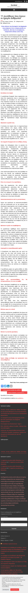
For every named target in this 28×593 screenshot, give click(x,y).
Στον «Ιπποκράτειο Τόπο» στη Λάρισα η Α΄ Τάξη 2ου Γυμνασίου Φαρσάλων (14, 562)
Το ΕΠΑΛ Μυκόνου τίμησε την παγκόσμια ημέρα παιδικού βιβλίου (13, 566)
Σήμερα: (3, 538)
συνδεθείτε (20, 398)
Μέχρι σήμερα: (5, 540)
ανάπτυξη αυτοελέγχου (8, 481)
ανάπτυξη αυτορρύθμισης (15, 483)
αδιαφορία (20, 486)
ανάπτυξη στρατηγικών (8, 490)
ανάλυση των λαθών (19, 488)
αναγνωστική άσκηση (7, 496)
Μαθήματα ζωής (6, 23)
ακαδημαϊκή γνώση (6, 477)
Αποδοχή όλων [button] (14, 589)
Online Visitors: (5, 536)
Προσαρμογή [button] (6, 589)
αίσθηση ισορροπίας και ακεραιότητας (12, 479)
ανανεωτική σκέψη (6, 488)
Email (2, 522)
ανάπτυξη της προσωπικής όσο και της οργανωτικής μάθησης (12, 492)
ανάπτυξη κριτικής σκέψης (9, 486)
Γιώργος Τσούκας (9, 21)
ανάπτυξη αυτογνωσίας (13, 501)
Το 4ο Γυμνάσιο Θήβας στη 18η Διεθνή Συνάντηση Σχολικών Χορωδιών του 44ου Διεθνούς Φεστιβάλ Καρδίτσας (12, 572)
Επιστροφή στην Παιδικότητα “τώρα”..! (11, 424)
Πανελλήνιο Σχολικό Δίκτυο (9, 543)
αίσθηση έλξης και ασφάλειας (15, 494)
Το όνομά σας (4, 516)
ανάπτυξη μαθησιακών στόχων (10, 498)
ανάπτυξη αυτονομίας (19, 477)
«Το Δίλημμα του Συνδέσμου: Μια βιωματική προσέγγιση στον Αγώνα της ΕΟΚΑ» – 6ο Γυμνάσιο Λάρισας (13, 557)
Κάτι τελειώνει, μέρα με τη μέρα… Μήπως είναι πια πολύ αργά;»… (13, 427)
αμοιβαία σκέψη (19, 496)
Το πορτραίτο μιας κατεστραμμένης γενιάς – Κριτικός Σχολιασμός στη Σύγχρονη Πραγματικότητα (13, 419)
